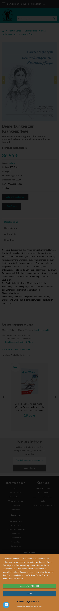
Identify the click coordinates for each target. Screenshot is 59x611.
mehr (29, 593)
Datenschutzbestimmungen (33, 606)
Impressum (20, 606)
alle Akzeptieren (29, 586)
